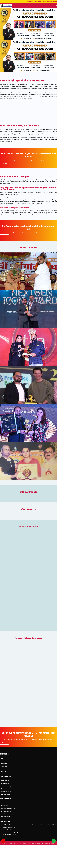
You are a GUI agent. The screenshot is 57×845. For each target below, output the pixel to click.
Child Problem (5, 814)
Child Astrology (5, 783)
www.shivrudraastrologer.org (10, 832)
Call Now (4, 163)
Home (2, 758)
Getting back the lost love (8, 808)
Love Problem (4, 805)
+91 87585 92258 (7, 829)
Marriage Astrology (6, 786)
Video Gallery (4, 766)
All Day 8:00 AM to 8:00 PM (9, 834)
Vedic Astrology (5, 780)
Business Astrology (6, 794)
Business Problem (5, 816)
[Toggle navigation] (56, 5)
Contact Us (4, 769)
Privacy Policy (4, 771)
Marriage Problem (6, 803)
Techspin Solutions (49, 843)
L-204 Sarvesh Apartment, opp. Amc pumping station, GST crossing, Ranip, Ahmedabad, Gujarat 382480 (29, 825)
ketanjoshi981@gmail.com (9, 827)
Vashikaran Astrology (6, 791)
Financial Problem (6, 811)
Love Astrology (5, 789)
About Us (3, 761)
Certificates (4, 763)
